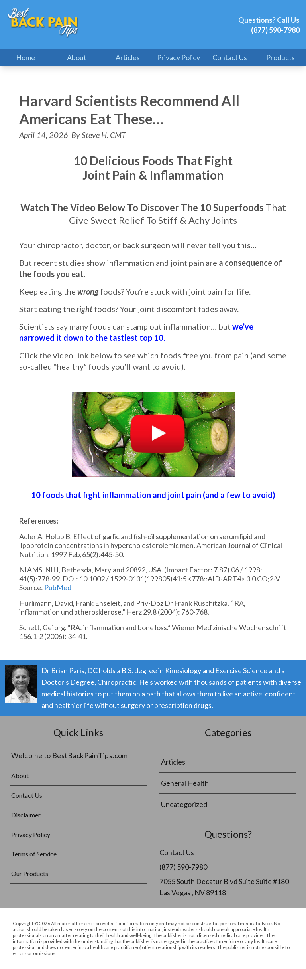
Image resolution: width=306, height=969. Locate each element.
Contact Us (229, 57)
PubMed (57, 587)
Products (280, 57)
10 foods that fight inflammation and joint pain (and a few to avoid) (153, 495)
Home (25, 57)
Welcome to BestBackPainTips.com (69, 755)
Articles (128, 57)
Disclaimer (26, 815)
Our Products (29, 873)
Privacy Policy (178, 57)
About (76, 57)
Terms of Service (34, 854)
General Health (185, 783)
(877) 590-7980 (275, 30)
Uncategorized (184, 804)
